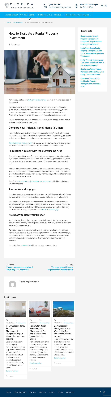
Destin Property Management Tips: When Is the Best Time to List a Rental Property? (63, 331)
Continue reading (12, 371)
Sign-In (8, 392)
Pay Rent (23, 15)
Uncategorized (17, 22)
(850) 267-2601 (55, 5)
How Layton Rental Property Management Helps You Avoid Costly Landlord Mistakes (92, 72)
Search (31, 15)
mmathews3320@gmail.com (60, 7)
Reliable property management (20, 143)
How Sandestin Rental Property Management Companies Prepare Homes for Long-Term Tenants (91, 40)
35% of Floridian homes (37, 100)
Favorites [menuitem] (25, 19)
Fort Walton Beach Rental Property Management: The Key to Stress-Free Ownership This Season (92, 52)
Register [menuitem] (15, 19)
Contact (51, 392)
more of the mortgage (50, 210)
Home (9, 22)
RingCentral (70, 392)
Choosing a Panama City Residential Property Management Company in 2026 (90, 82)
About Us (57, 15)
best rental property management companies (34, 181)
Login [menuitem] (7, 19)
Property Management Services (77, 15)
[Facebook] (100, 392)
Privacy (60, 392)
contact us (27, 245)
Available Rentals (12, 15)
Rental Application (45, 15)
